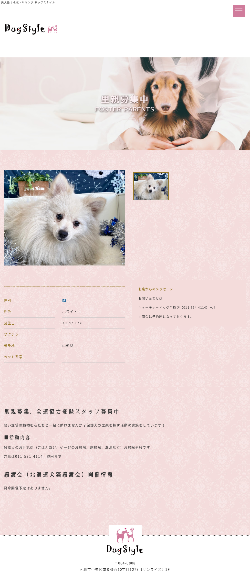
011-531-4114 (29, 456)
